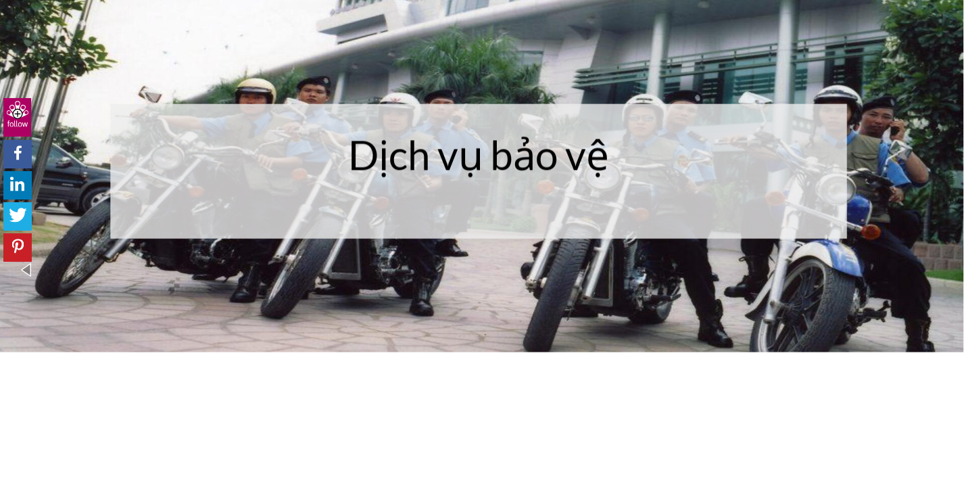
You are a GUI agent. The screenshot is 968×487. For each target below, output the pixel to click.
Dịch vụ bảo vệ (478, 154)
